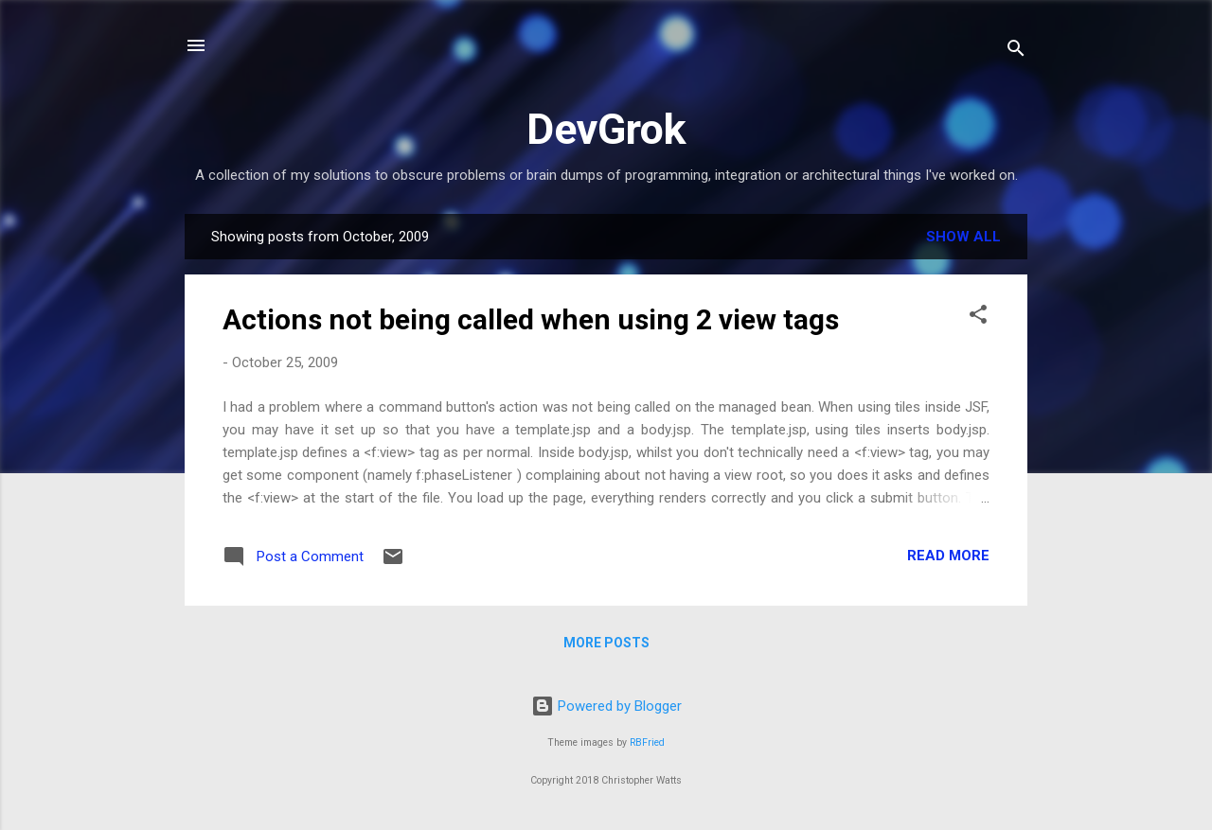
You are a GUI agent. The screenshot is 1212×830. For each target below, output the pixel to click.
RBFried (647, 742)
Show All (963, 236)
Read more (948, 555)
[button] (978, 317)
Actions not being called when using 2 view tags (531, 319)
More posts (606, 642)
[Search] (1016, 51)
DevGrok (606, 129)
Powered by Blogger (606, 706)
